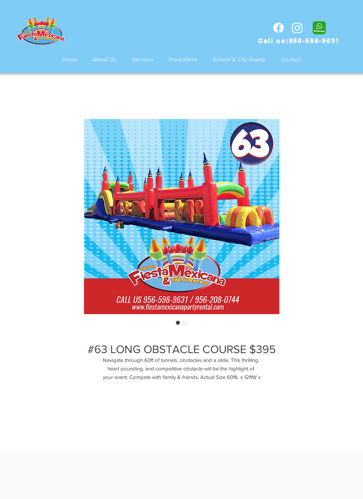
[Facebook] (278, 28)
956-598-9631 (314, 41)
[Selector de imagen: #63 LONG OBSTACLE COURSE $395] (178, 322)
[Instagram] (297, 28)
